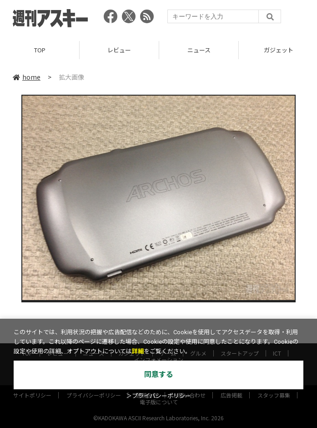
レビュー (119, 50)
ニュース (199, 50)
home (26, 77)
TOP (39, 50)
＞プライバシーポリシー (158, 395)
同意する (158, 374)
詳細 (138, 351)
